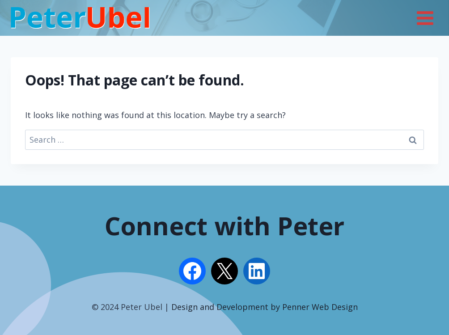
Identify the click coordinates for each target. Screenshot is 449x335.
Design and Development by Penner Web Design (264, 306)
